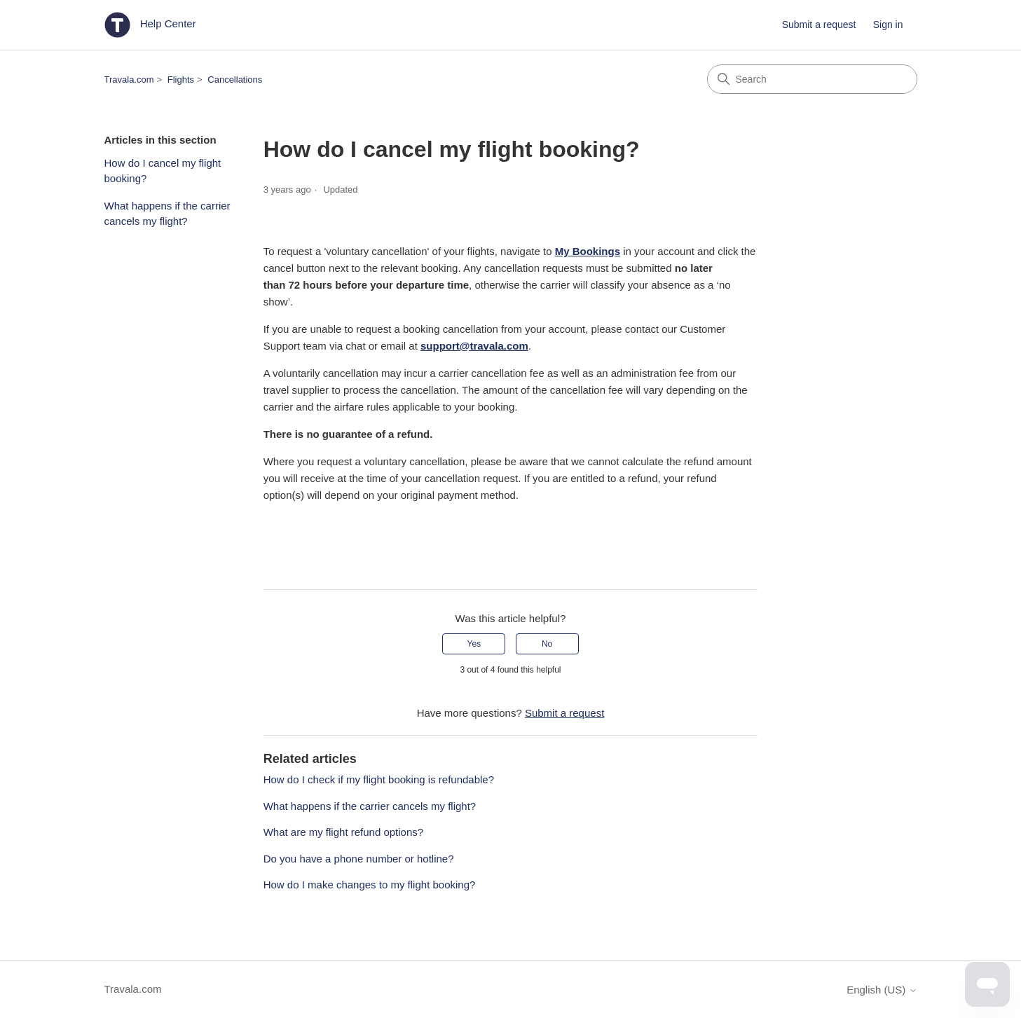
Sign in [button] (888, 24)
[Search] (812, 79)
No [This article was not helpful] (547, 644)
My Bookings (587, 251)
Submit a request (819, 24)
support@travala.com (474, 346)
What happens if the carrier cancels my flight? (167, 214)
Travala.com (129, 79)
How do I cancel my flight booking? (162, 171)
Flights (180, 79)
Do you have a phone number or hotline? (358, 859)
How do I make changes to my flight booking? (369, 884)
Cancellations (234, 79)
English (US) (882, 990)
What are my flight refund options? (343, 832)
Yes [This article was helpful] (474, 644)
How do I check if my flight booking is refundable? (378, 779)
